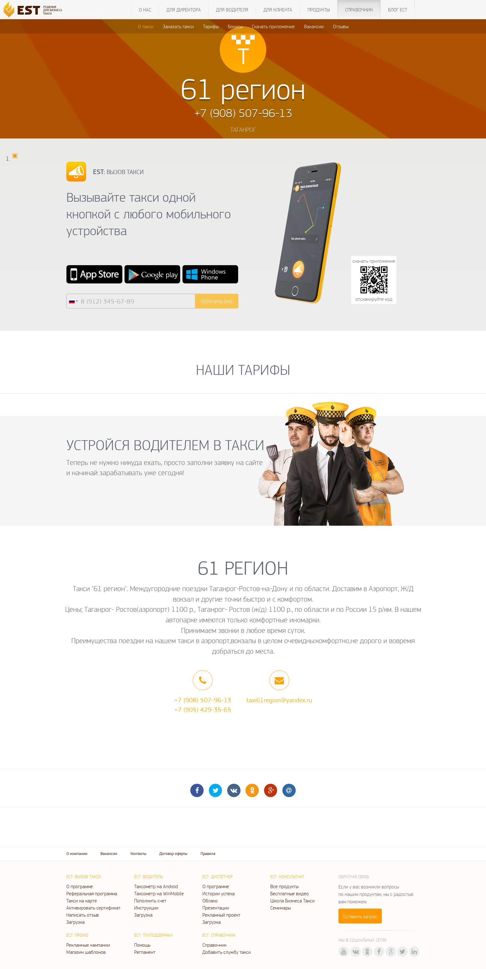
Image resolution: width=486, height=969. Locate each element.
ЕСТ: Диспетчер (217, 876)
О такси (145, 26)
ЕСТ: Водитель (148, 876)
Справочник (359, 10)
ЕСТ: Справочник (219, 935)
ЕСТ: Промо (77, 935)
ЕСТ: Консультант (287, 876)
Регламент (145, 952)
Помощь (142, 945)
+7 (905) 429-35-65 (202, 709)
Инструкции (146, 908)
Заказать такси (178, 26)
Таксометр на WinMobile (159, 893)
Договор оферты (173, 853)
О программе (79, 886)
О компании (76, 853)
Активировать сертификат (93, 908)
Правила (208, 853)
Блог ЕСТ (397, 10)
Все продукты (284, 886)
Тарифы (211, 26)
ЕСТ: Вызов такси (83, 876)
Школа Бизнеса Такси (292, 900)
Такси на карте (81, 900)
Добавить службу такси (226, 952)
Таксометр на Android (156, 886)
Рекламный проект (221, 915)
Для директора (183, 10)
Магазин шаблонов (86, 952)
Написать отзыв (82, 915)
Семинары (280, 908)
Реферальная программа (91, 893)
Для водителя (232, 10)
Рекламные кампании (88, 945)
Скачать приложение (273, 26)
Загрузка (75, 922)
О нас (145, 10)
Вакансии (314, 26)
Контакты (138, 853)
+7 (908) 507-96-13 (202, 699)
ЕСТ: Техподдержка (153, 935)
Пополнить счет (150, 900)
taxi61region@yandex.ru (279, 699)
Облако (210, 900)
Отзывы (340, 26)
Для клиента (277, 10)
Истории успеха (218, 893)
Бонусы (235, 26)
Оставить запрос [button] (360, 916)
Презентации (215, 908)
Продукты (318, 10)
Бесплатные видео (289, 893)
